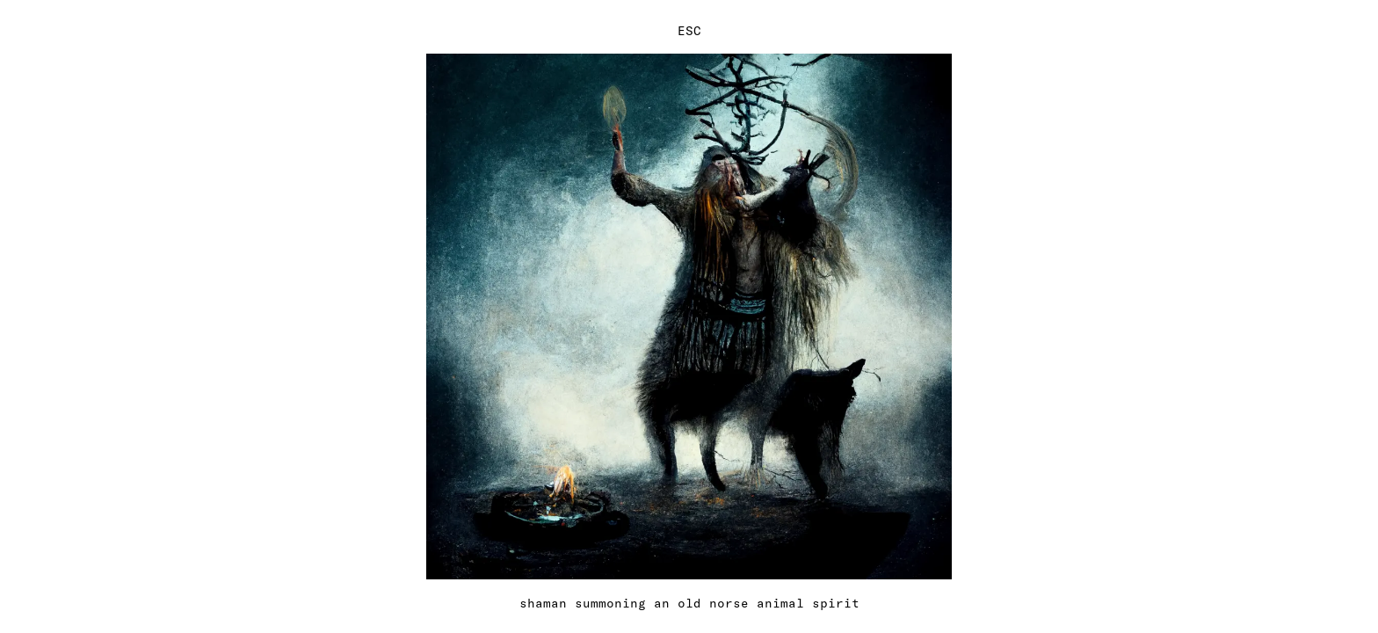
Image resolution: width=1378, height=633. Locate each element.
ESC (689, 30)
